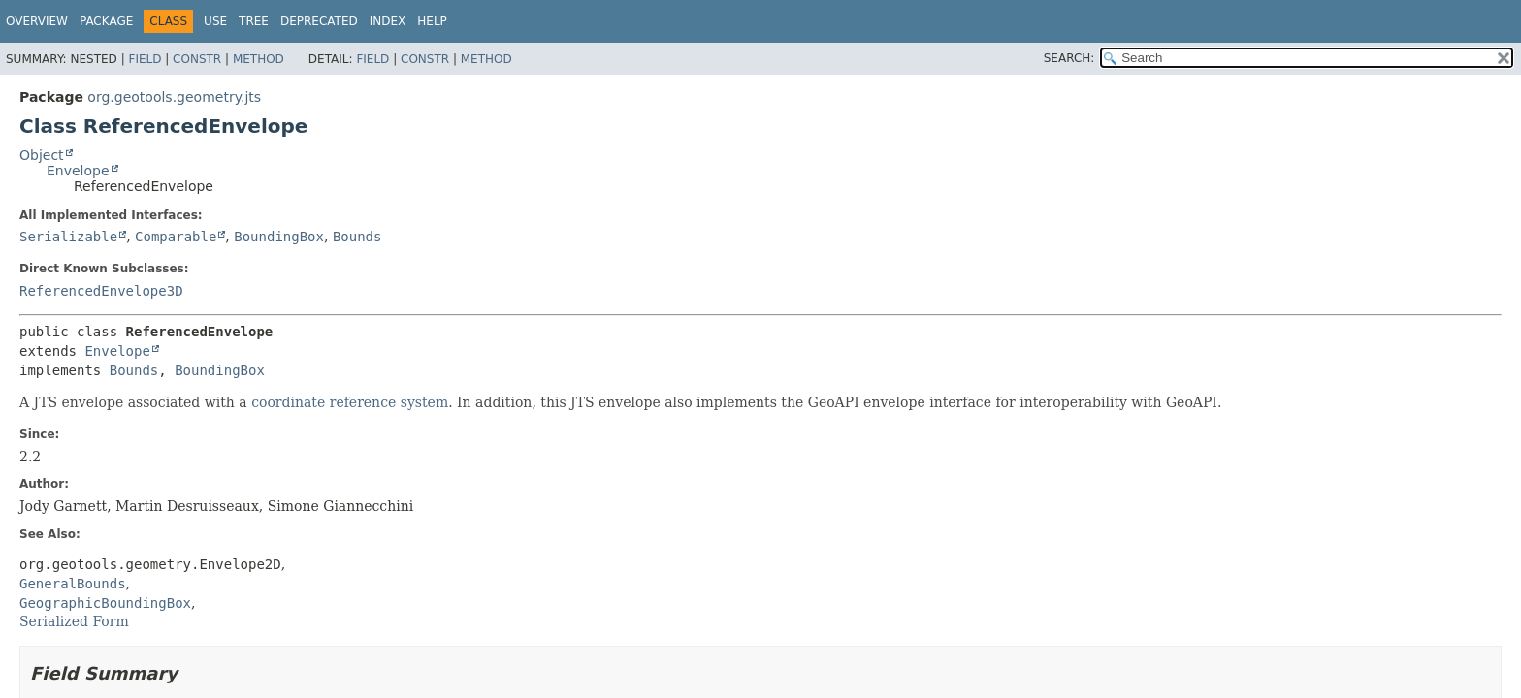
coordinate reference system (349, 402)
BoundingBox (279, 236)
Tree (254, 21)
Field (144, 59)
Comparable (175, 236)
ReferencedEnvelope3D (101, 291)
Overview (37, 21)
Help (432, 21)
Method (258, 59)
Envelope (78, 170)
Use (215, 21)
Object (41, 155)
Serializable (68, 236)
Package (106, 21)
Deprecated (319, 21)
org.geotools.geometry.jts (174, 97)
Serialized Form (74, 621)
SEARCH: (1069, 58)
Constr (197, 59)
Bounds (357, 236)
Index (388, 21)
